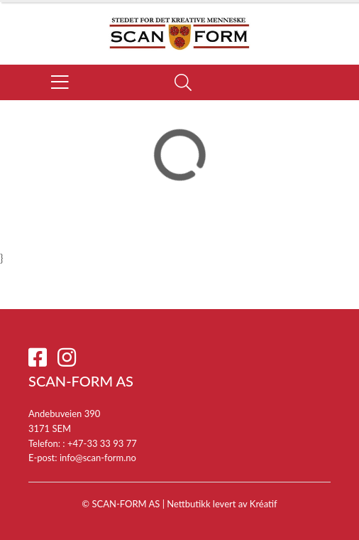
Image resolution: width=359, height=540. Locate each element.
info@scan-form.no (98, 457)
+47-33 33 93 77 (102, 443)
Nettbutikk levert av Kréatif (222, 503)
